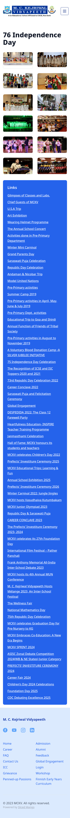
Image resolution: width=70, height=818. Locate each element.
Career (7, 749)
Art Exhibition (17, 215)
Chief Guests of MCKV (22, 202)
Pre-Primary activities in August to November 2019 (31, 340)
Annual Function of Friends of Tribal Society (32, 328)
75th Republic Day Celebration (29, 617)
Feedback (42, 755)
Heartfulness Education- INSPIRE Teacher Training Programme (30, 426)
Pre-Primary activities (22, 287)
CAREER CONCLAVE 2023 (24, 520)
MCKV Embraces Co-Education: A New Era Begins (34, 637)
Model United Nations (23, 281)
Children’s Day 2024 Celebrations (30, 684)
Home (7, 743)
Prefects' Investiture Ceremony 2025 (33, 461)
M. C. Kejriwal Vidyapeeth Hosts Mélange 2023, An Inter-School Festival (29, 591)
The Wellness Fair (19, 603)
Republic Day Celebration (25, 267)
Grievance (10, 773)
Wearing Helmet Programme (27, 222)
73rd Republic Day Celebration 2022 (32, 380)
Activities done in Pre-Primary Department (28, 238)
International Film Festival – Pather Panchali (32, 553)
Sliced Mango (26, 807)
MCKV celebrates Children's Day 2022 (33, 455)
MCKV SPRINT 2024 (21, 647)
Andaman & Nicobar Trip (25, 274)
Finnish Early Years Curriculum (49, 781)
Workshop (43, 773)
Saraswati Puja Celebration (26, 261)
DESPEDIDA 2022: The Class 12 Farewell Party (29, 415)
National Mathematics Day (26, 610)
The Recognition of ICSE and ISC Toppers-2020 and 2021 (30, 371)
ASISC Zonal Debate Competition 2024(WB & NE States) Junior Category (34, 656)
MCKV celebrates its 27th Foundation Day (33, 541)
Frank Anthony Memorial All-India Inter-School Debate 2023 (31, 565)
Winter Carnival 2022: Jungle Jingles (32, 493)
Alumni (41, 749)
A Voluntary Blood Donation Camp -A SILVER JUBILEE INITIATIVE (33, 352)
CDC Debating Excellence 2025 (29, 698)
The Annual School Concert (26, 229)
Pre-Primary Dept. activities (26, 313)
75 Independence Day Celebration (31, 362)
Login (40, 767)
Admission (43, 743)
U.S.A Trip (14, 209)
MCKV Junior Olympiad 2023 (27, 507)
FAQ (6, 755)
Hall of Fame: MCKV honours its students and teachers (29, 445)
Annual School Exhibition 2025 (28, 480)
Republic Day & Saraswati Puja (29, 513)
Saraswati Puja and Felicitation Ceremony (29, 396)
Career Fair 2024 (19, 678)
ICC (5, 767)
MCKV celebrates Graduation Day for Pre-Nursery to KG (33, 626)
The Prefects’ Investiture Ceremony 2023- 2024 (32, 529)
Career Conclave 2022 (22, 387)
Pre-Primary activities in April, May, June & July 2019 (32, 303)
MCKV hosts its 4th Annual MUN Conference (30, 577)
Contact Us (10, 761)
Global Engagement (21, 406)
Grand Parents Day (20, 254)
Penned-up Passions (17, 779)
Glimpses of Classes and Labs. (28, 195)
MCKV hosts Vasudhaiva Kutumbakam (34, 500)
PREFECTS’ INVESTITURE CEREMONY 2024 (32, 668)
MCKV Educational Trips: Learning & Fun (32, 470)
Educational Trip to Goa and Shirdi (31, 319)
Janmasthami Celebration (25, 436)
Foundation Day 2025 (22, 691)
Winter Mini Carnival (22, 247)
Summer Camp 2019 (21, 294)
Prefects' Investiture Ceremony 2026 (33, 487)
